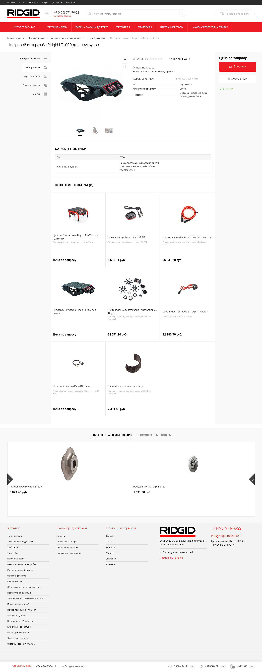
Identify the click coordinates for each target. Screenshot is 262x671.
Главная (11, 2)
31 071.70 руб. (133, 337)
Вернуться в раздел (33, 58)
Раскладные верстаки (18, 633)
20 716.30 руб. (168, 493)
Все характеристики (187, 78)
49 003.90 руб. (220, 493)
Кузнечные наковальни (19, 628)
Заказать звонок (62, 16)
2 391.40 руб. (133, 411)
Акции (22, 2)
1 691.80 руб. (68, 493)
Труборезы (123, 27)
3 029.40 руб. (19, 493)
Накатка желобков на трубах (209, 27)
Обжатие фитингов (16, 576)
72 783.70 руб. (188, 337)
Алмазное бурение (16, 616)
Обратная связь (19, 666)
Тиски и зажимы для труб (92, 27)
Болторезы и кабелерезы (20, 622)
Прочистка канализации (19, 594)
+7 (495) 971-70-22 (226, 529)
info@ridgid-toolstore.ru (226, 537)
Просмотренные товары (154, 436)
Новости (33, 2)
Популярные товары (67, 542)
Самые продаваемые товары (111, 436)
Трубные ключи (57, 27)
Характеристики (35, 76)
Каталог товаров (24, 27)
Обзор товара (36, 67)
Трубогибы (145, 27)
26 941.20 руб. (188, 262)
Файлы (40, 94)
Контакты (71, 2)
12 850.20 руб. (118, 493)
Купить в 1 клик (237, 78)
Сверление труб (15, 582)
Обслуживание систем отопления (24, 588)
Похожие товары (35, 85)
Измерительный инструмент (21, 611)
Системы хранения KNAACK (21, 645)
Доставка (57, 2)
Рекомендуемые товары (69, 554)
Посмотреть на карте (171, 558)
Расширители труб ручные (20, 571)
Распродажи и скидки (67, 548)
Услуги (45, 2)
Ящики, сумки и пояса (18, 639)
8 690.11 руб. (133, 262)
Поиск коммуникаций (18, 605)
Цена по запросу (78, 262)
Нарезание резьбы (171, 27)
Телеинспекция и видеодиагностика (25, 599)
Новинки (61, 537)
